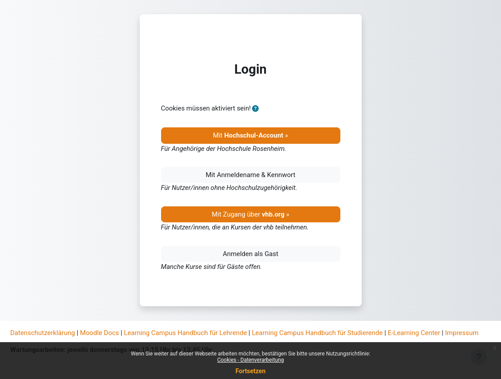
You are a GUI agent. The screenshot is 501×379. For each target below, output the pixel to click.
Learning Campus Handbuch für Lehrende (185, 333)
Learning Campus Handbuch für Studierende (317, 333)
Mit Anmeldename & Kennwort (250, 175)
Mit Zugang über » (250, 214)
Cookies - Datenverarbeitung (250, 360)
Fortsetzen (251, 371)
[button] (255, 108)
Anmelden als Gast (250, 254)
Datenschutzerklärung (42, 333)
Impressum (461, 333)
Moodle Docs (99, 333)
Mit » (250, 135)
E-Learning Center (414, 333)
